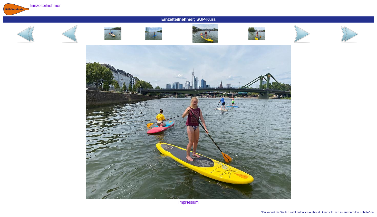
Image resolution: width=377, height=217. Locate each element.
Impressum (188, 202)
